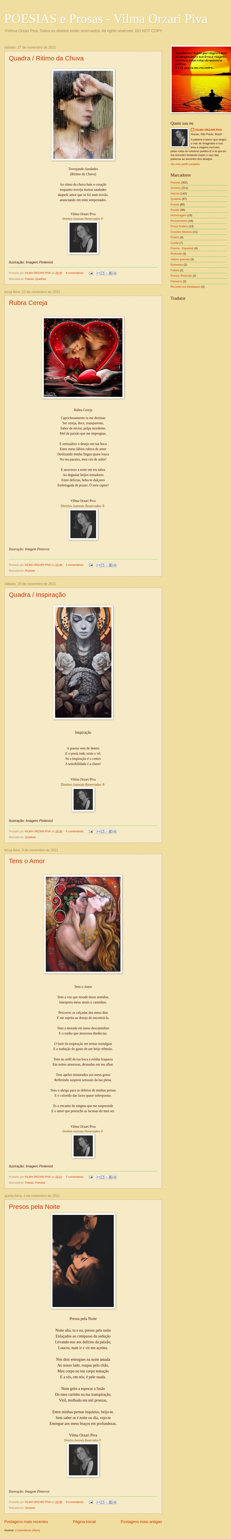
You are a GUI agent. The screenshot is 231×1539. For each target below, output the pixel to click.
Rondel (175, 209)
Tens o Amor (27, 860)
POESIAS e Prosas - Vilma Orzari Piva (106, 18)
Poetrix (175, 237)
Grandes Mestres (181, 231)
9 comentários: (75, 1502)
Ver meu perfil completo (185, 164)
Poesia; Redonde (181, 275)
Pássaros (176, 281)
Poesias (30, 570)
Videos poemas (180, 259)
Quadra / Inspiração (37, 594)
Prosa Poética (179, 226)
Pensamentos (179, 220)
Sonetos (30, 1507)
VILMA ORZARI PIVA (208, 129)
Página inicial (84, 1522)
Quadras (40, 279)
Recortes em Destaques (185, 286)
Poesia (29, 279)
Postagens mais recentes (26, 1522)
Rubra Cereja (28, 302)
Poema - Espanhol (182, 248)
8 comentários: (75, 272)
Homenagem (179, 215)
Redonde (176, 253)
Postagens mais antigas (141, 1522)
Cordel (175, 242)
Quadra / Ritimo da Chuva (46, 58)
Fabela (175, 270)
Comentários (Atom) (27, 1530)
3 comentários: (75, 564)
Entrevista (177, 264)
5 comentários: (75, 831)
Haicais (175, 193)
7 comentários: (75, 1176)
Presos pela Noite (34, 1206)
